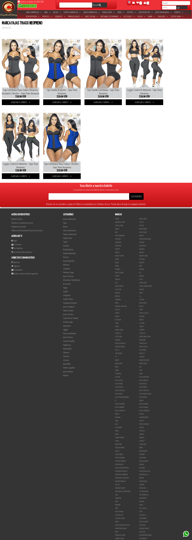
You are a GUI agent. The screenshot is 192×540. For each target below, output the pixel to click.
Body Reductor (146, 12)
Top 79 (117, 342)
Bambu (117, 221)
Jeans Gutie (142, 275)
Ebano (117, 258)
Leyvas (117, 433)
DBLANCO (141, 241)
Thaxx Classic (143, 339)
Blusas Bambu (143, 396)
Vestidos (131, 12)
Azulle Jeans (119, 218)
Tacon (117, 514)
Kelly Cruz (142, 517)
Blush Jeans (143, 224)
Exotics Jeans (119, 265)
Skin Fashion (143, 474)
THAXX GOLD (142, 437)
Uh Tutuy (142, 423)
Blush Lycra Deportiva (122, 460)
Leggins (65, 321)
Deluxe (117, 245)
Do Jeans (142, 251)
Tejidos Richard (120, 450)
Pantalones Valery (121, 521)
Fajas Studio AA (144, 383)
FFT (140, 265)
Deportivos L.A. (144, 467)
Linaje (141, 497)
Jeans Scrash (119, 278)
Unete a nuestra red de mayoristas (24, 266)
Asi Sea (141, 214)
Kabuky (141, 282)
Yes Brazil (118, 366)
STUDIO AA (118, 325)
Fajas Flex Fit (119, 379)
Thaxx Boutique (120, 339)
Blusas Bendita (119, 400)
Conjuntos (60, 16)
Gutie (141, 272)
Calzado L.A (142, 507)
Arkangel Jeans (120, 214)
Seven (117, 319)
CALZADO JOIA (119, 507)
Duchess (141, 255)
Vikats (117, 426)
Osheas (117, 305)
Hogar (141, 16)
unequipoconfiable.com (113, 537)
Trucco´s (142, 346)
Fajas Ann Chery (144, 369)
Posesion (118, 312)
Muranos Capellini (121, 299)
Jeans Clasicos (68, 329)
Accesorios (129, 16)
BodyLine (142, 460)
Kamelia (117, 285)
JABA (116, 487)
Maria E (141, 393)
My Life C (117, 302)
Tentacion (142, 332)
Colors (141, 406)
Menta (141, 440)
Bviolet (141, 228)
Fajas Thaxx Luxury (145, 386)
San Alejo (142, 524)
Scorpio (141, 477)
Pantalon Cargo (75, 16)
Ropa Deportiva (32, 16)
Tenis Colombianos (69, 325)
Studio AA (142, 325)
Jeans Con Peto (68, 306)
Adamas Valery (119, 430)
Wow (116, 359)
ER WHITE (117, 262)
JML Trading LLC (144, 487)
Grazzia (117, 272)
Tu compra (16, 236)
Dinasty (141, 245)
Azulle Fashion (119, 396)
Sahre (117, 315)
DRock (117, 255)
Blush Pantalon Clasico (122, 517)
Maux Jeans (142, 295)
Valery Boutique (144, 352)
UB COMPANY (142, 531)
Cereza (117, 406)
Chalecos (66, 344)
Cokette (117, 241)
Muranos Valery (120, 480)
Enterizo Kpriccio (120, 474)
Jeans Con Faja (91, 16)
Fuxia (116, 413)
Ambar (117, 211)
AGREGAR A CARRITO (19, 98)
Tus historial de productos (21, 244)
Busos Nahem (119, 504)
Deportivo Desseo (144, 463)
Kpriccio (117, 288)
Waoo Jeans (118, 356)
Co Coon (117, 369)
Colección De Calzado (70, 310)
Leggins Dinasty (144, 521)
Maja (116, 416)
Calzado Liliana (120, 511)
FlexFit (117, 268)
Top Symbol (142, 342)
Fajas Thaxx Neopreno (122, 389)
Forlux (141, 268)
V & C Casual (143, 500)
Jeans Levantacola (34, 12)
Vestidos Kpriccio (120, 453)
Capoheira (118, 235)
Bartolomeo (143, 221)
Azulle (117, 443)
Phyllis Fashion (144, 416)
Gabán (151, 16)
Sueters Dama (177, 16)
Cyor (116, 494)
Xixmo (117, 362)
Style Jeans (118, 329)
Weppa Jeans (143, 356)
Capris (120, 12)
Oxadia (117, 309)
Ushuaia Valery (119, 440)
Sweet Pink (118, 437)
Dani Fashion (143, 443)
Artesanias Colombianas (111, 16)
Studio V (141, 433)
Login (178, 7)
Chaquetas (163, 16)
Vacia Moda (142, 450)
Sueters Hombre (69, 333)
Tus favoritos (17, 240)
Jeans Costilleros (69, 299)
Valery (117, 352)
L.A (140, 288)
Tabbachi (117, 332)
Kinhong (117, 497)
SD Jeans (142, 315)
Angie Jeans (143, 211)
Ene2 (140, 258)
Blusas (57, 12)
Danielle (141, 430)
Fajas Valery (143, 389)
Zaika (141, 366)
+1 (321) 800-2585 (27, 5)
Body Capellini (143, 453)
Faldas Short (108, 12)
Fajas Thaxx (118, 386)
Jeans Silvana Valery (145, 278)
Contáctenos (17, 262)
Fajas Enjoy (142, 376)
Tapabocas (67, 337)
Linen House (143, 490)
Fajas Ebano (119, 376)
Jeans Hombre (68, 363)
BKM (116, 224)
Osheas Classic (143, 305)
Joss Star (118, 282)
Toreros (178, 12)
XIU (140, 359)
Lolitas (141, 413)
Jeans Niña (66, 356)
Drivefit (141, 470)
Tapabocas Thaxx (120, 527)
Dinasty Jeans (119, 248)
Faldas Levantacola (91, 12)
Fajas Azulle (119, 373)
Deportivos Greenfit (121, 467)
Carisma (141, 235)
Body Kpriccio (119, 457)
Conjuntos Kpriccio (121, 463)
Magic (117, 295)
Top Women (118, 346)
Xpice (140, 362)
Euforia (141, 262)
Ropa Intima (67, 341)
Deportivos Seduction (122, 470)
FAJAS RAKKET (143, 379)
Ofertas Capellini (69, 360)
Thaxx (117, 423)
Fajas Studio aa (120, 383)
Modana (141, 494)
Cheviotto (118, 238)
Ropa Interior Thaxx (145, 527)
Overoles (66, 348)
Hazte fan (15, 254)
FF (115, 393)
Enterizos (47, 16)
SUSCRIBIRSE (136, 188)
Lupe (116, 500)
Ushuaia (141, 349)
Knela (141, 285)
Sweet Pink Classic (145, 329)
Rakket (141, 312)
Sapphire (142, 447)
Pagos (14, 232)
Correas (66, 352)
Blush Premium (119, 228)
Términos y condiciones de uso (22, 215)
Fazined (141, 457)
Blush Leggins (143, 514)
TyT (116, 349)
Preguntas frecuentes (18, 219)
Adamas (141, 426)
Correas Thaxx (119, 531)
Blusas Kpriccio (120, 403)
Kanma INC (118, 490)
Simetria (141, 322)
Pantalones (67, 318)
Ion (116, 275)
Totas (141, 504)
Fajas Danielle (143, 373)
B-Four (141, 218)
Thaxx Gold (142, 480)
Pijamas (65, 367)
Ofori (141, 302)
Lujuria (141, 292)
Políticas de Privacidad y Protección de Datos (27, 222)
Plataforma (142, 511)
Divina (117, 251)
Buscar (97, 5)
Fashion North (143, 410)
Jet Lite (117, 477)
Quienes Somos (16, 211)
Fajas (47, 12)
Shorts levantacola (72, 12)
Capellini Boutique (145, 231)
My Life (141, 299)
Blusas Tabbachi (144, 403)
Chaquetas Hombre (70, 295)
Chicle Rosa (142, 238)
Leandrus (118, 292)
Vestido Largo (68, 314)
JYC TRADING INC (143, 484)
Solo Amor (118, 420)
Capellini (118, 231)
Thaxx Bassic (143, 336)
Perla (117, 524)
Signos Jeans (119, 322)
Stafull (141, 420)
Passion (141, 309)
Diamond (117, 410)
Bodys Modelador (163, 12)
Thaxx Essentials (120, 336)
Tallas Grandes (68, 302)
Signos (141, 319)
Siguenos (15, 258)
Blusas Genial (143, 400)
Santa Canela (119, 447)
